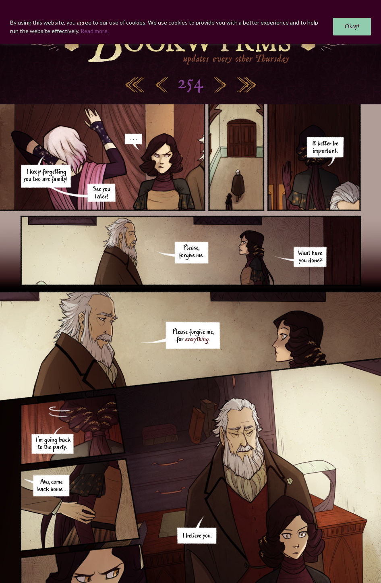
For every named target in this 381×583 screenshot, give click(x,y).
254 (190, 83)
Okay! (352, 26)
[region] (190, 22)
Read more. (95, 30)
